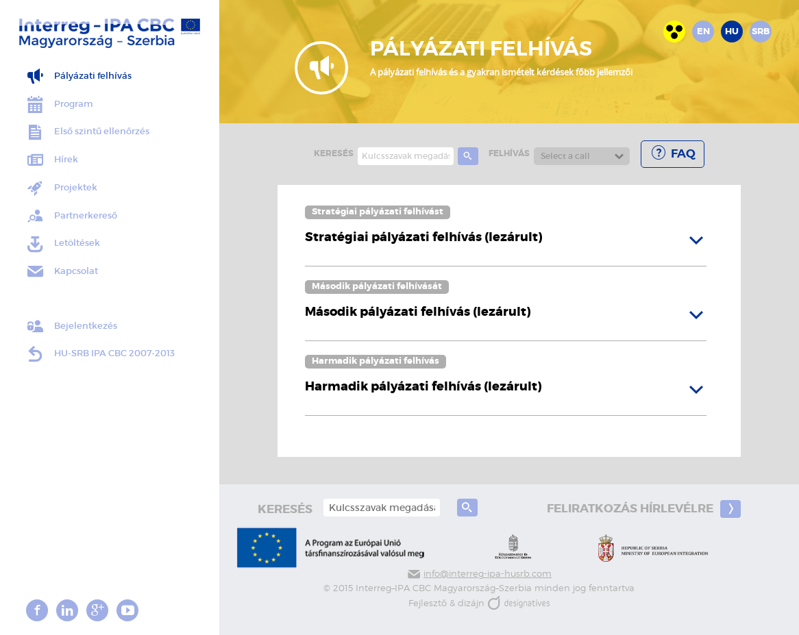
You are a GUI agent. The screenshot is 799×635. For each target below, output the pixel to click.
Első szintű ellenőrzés (87, 132)
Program (59, 104)
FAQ (673, 153)
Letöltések (62, 244)
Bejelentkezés (71, 326)
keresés (334, 153)
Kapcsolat (61, 272)
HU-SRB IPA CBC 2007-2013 (100, 354)
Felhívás (509, 153)
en (703, 31)
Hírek (51, 160)
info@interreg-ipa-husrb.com (479, 574)
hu (732, 31)
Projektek (61, 188)
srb (761, 31)
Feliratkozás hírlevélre (644, 509)
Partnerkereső (71, 216)
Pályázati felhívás (78, 76)
